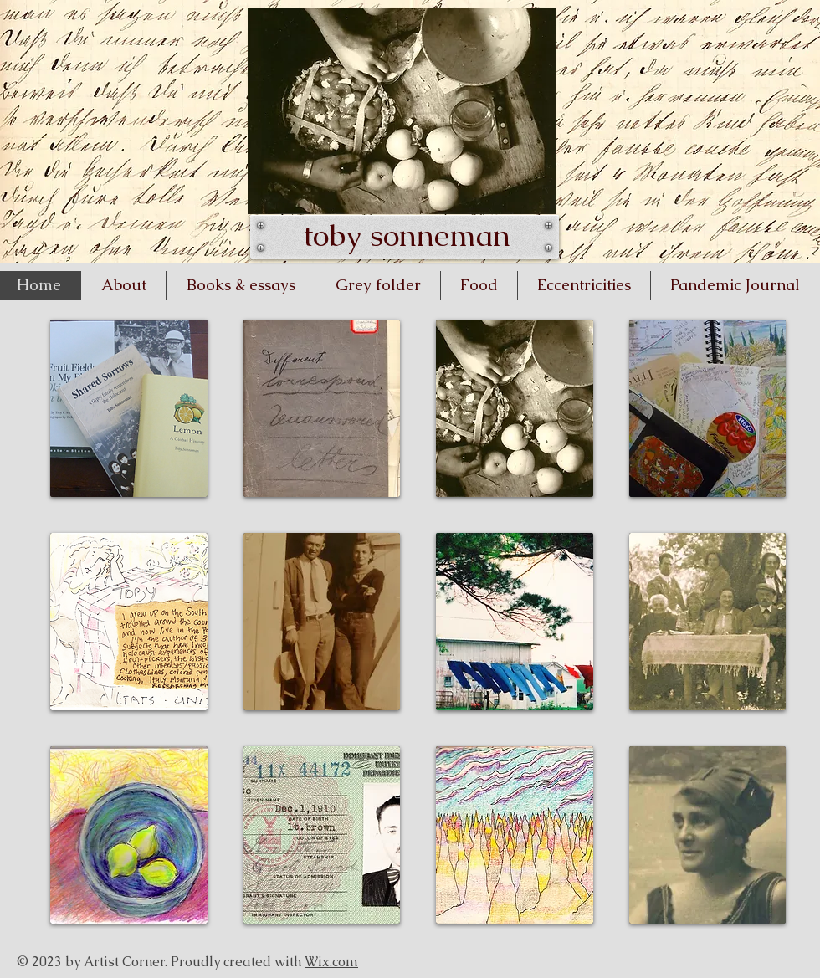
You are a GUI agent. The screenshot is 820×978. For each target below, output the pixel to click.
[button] (129, 408)
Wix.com (331, 961)
